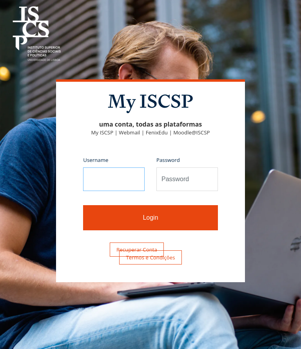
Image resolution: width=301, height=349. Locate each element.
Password (168, 159)
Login (150, 217)
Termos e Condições (150, 257)
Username (95, 159)
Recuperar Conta (136, 249)
